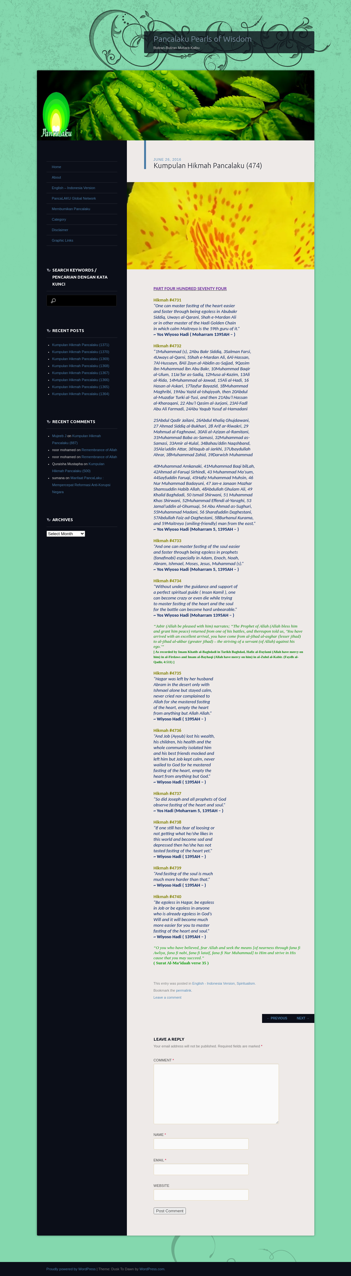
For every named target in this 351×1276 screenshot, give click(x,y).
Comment (164, 1060)
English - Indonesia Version (213, 983)
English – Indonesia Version (73, 188)
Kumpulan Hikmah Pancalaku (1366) (80, 380)
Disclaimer (60, 230)
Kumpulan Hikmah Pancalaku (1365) (80, 387)
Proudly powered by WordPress (71, 1269)
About (56, 177)
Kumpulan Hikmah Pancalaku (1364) (80, 394)
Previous (277, 1018)
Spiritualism (246, 983)
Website (162, 1185)
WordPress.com (152, 1269)
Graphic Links (62, 240)
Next (303, 1018)
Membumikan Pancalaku (71, 209)
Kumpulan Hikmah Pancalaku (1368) (80, 366)
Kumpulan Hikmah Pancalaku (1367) (80, 373)
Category (59, 219)
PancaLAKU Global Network (74, 198)
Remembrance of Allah (99, 450)
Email (160, 1160)
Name (160, 1135)
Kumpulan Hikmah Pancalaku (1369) (80, 359)
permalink (183, 990)
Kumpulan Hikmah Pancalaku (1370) (80, 352)
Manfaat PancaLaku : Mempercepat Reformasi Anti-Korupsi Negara (81, 485)
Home (56, 167)
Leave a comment (167, 997)
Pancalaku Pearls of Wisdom (203, 38)
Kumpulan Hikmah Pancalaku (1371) (80, 345)
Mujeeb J (59, 436)
